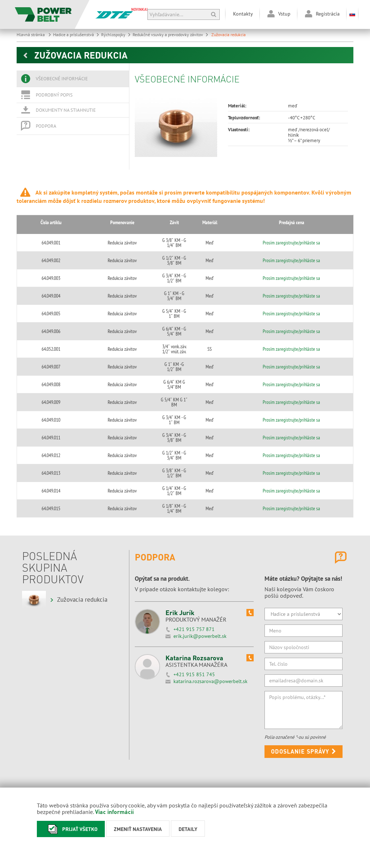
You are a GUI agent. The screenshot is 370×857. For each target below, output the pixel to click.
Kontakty (243, 13)
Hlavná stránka (34, 34)
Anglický (118, 762)
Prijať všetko (71, 829)
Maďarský (119, 749)
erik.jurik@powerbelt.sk (200, 555)
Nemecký (118, 774)
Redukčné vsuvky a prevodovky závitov (170, 34)
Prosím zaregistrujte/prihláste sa (299, 240)
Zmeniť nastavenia (138, 829)
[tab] (73, 79)
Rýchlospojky (116, 34)
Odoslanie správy (303, 670)
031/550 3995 (221, 761)
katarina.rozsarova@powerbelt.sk (210, 600)
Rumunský (119, 787)
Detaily (187, 829)
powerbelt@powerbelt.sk (231, 766)
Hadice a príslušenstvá (76, 34)
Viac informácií (114, 811)
